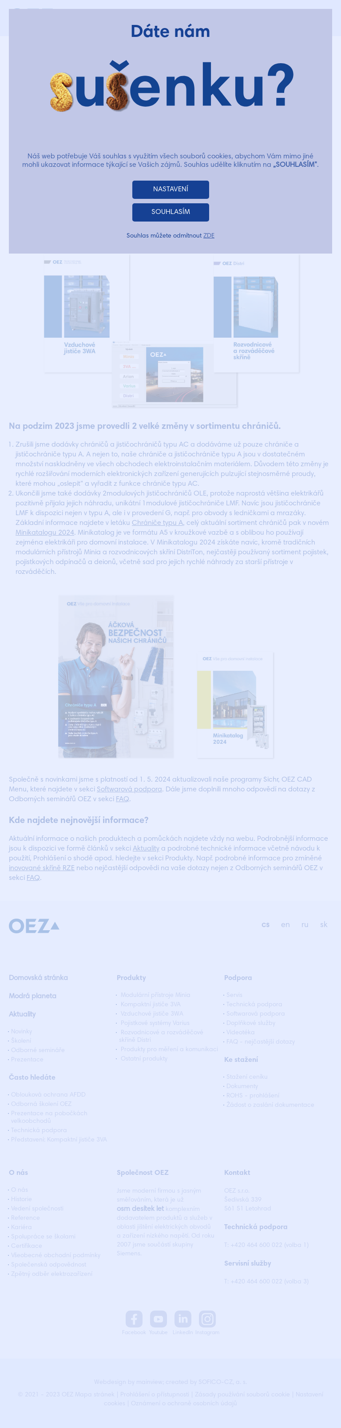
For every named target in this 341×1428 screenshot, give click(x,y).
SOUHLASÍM (170, 212)
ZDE (208, 236)
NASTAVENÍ (170, 189)
